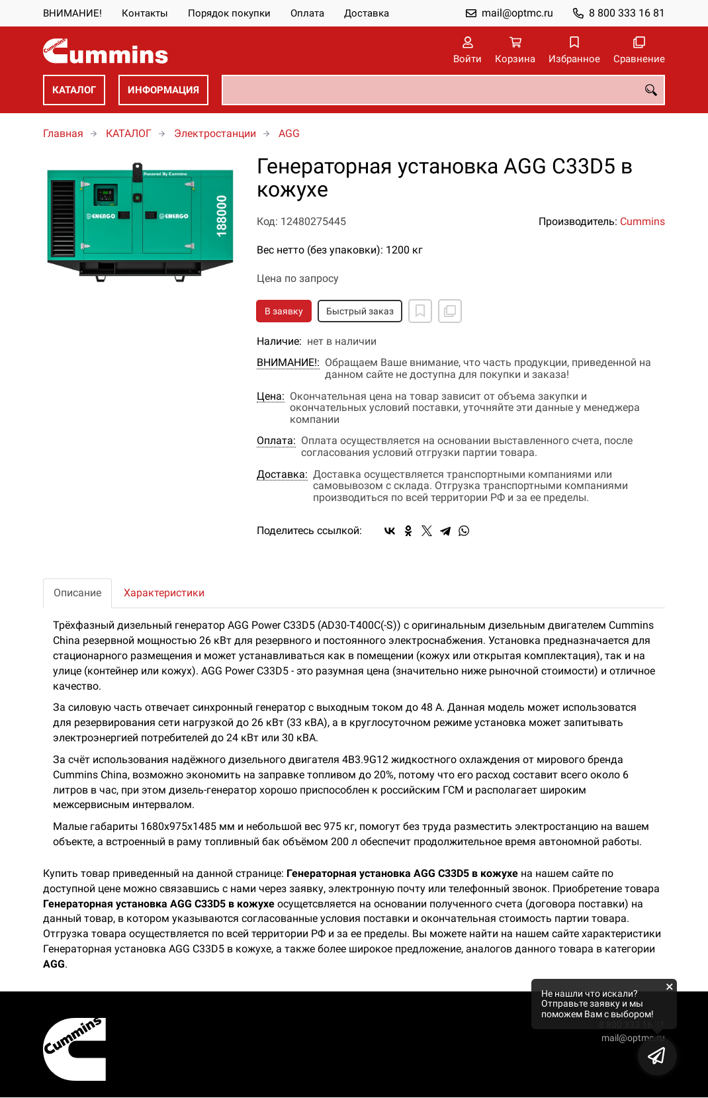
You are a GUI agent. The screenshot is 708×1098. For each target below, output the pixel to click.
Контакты (145, 13)
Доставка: (282, 474)
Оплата (307, 13)
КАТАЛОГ (74, 90)
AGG (289, 133)
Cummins (642, 221)
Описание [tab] (77, 592)
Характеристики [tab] (164, 592)
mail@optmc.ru (517, 13)
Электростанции (215, 133)
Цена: (271, 396)
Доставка (366, 13)
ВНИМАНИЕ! (72, 13)
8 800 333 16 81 (627, 13)
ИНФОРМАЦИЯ (163, 90)
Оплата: (276, 441)
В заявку (284, 311)
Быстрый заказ (360, 311)
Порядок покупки (229, 13)
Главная (63, 133)
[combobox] (443, 90)
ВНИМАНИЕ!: (288, 363)
